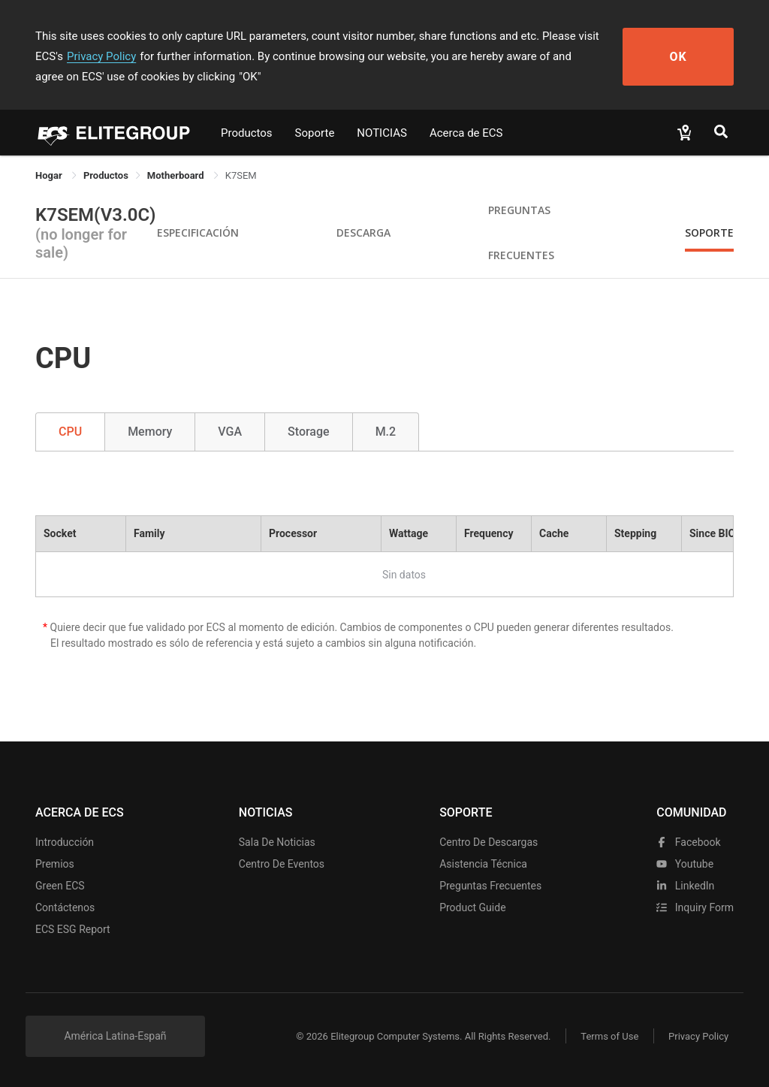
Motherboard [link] (177, 175)
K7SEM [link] (241, 175)
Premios (54, 864)
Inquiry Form (695, 907)
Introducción (64, 842)
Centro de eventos (281, 864)
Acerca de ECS (466, 133)
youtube (684, 864)
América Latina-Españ (115, 1036)
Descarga (363, 232)
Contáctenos (65, 907)
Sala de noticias (277, 842)
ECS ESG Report (72, 929)
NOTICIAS (382, 133)
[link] (105, 175)
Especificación (198, 232)
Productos (247, 133)
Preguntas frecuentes (490, 886)
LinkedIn (685, 886)
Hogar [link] (50, 175)
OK (679, 57)
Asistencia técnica (483, 864)
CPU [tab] (70, 431)
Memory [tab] (150, 431)
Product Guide (472, 907)
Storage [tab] (309, 431)
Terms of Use (609, 1036)
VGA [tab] (230, 431)
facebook (688, 842)
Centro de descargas (488, 842)
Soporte (315, 133)
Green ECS (60, 886)
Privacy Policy (101, 56)
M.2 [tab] (386, 431)
